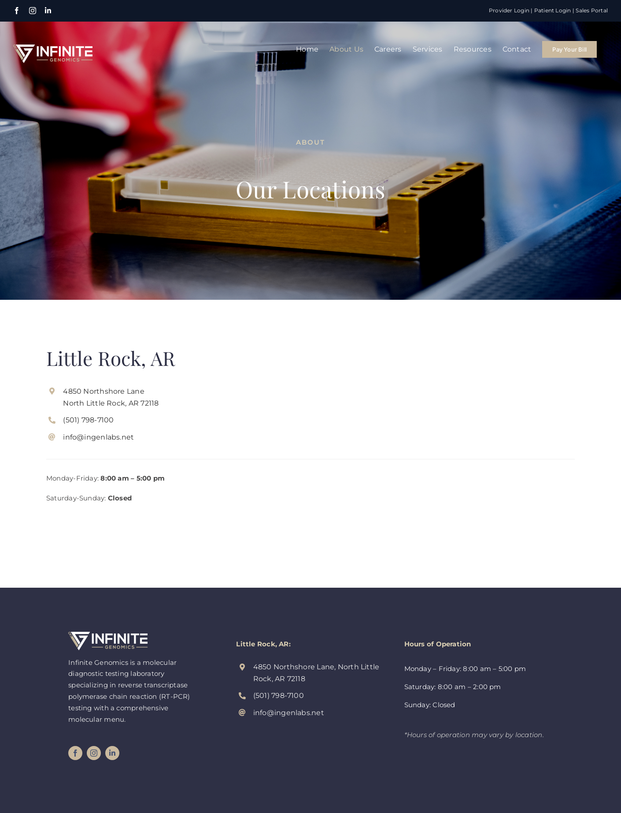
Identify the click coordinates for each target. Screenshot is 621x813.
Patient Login (552, 10)
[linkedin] (112, 753)
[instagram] (94, 753)
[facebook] (75, 753)
